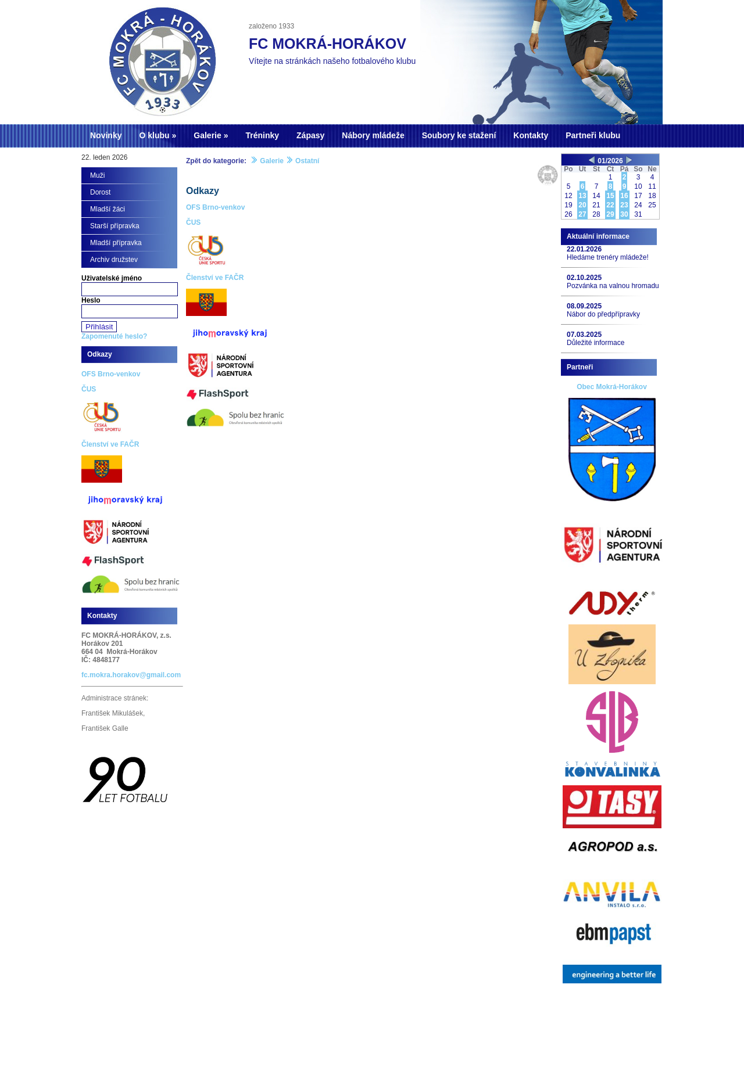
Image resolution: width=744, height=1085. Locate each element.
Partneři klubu (593, 135)
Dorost (100, 192)
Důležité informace (595, 343)
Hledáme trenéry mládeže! (608, 257)
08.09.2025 (584, 306)
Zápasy (310, 135)
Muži (97, 175)
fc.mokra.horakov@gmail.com (131, 675)
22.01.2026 (584, 249)
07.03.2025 (584, 334)
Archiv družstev (114, 260)
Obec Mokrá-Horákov (612, 387)
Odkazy (202, 191)
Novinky (105, 135)
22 (610, 205)
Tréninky (262, 135)
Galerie (207, 135)
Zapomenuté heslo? (114, 336)
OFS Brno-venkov (215, 207)
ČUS (193, 222)
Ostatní (307, 161)
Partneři (580, 367)
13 (582, 196)
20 (582, 205)
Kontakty (530, 135)
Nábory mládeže (373, 135)
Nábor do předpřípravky (603, 314)
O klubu (154, 135)
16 (624, 196)
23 (624, 205)
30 (624, 214)
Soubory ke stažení (459, 135)
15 (610, 196)
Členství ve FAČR (215, 278)
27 (582, 214)
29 (610, 214)
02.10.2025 (584, 278)
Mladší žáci (107, 209)
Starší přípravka (115, 226)
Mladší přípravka (116, 243)
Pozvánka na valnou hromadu (613, 286)
